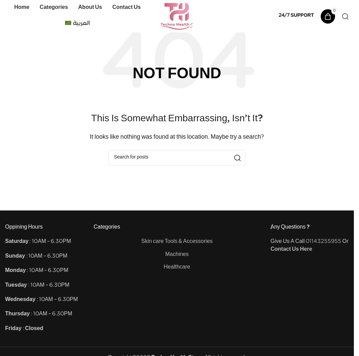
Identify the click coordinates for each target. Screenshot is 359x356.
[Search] (345, 16)
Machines (177, 255)
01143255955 (323, 242)
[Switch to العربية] (77, 24)
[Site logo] (177, 16)
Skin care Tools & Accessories (177, 242)
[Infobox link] (296, 16)
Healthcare (177, 267)
